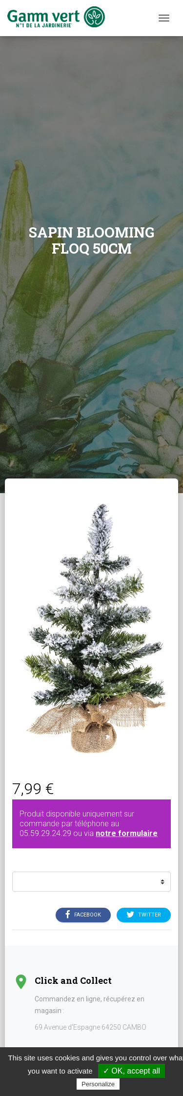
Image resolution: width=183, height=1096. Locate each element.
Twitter (143, 915)
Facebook (83, 915)
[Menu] (164, 18)
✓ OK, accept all (131, 1071)
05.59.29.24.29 (45, 833)
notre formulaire (127, 833)
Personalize (98, 1084)
